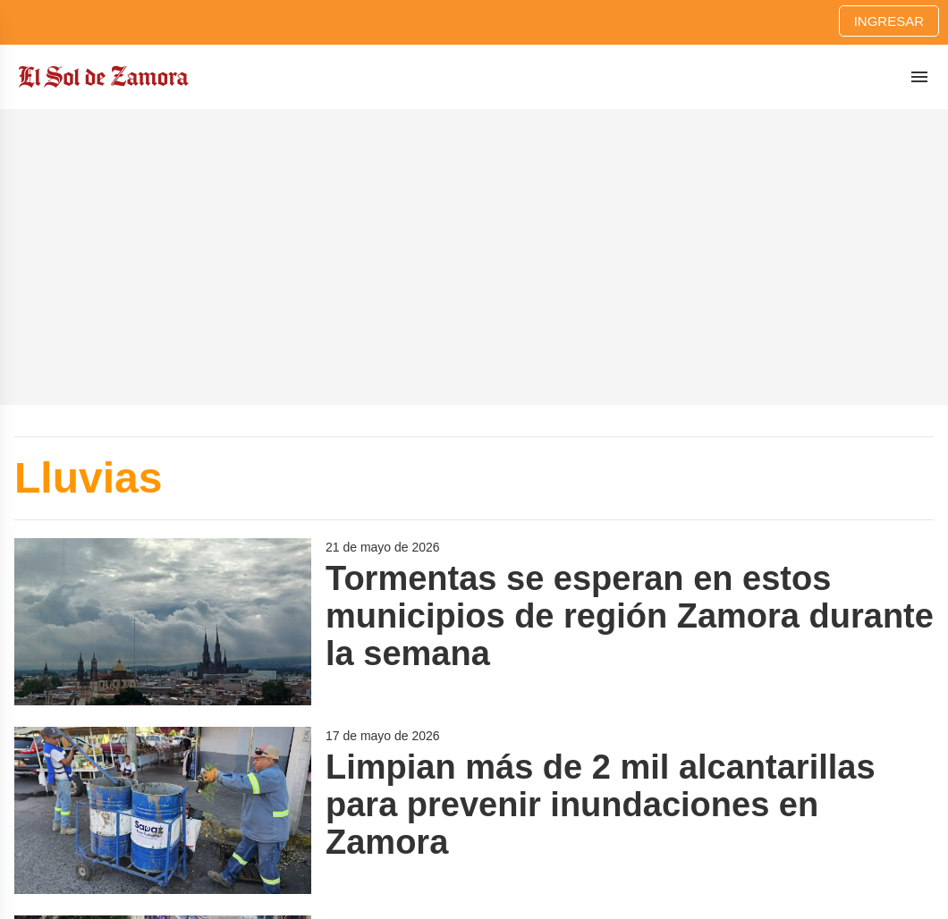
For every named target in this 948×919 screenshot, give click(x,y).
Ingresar (889, 21)
